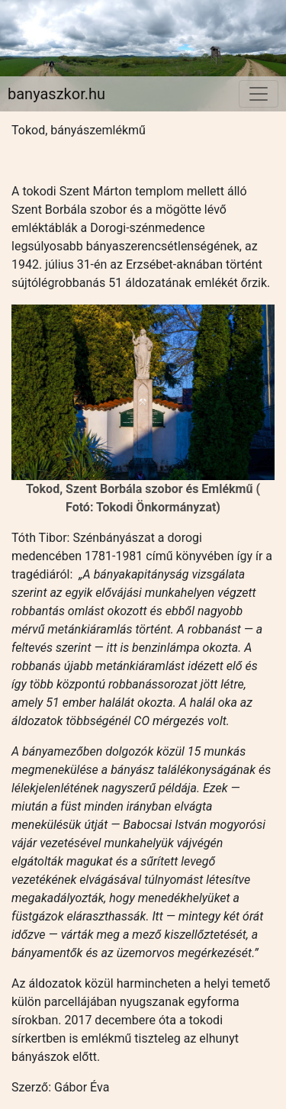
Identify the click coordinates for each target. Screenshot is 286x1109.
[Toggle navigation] (258, 94)
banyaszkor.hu (56, 94)
